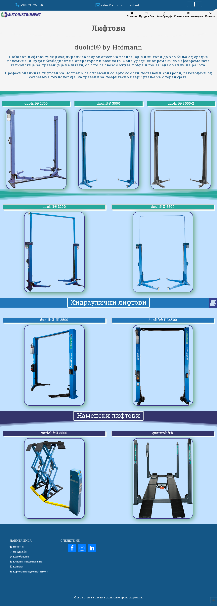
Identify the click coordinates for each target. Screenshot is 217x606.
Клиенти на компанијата (188, 15)
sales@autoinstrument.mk (120, 5)
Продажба (146, 15)
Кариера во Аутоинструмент (29, 571)
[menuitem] (132, 14)
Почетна (132, 15)
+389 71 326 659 (32, 5)
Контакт (210, 15)
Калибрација (164, 15)
